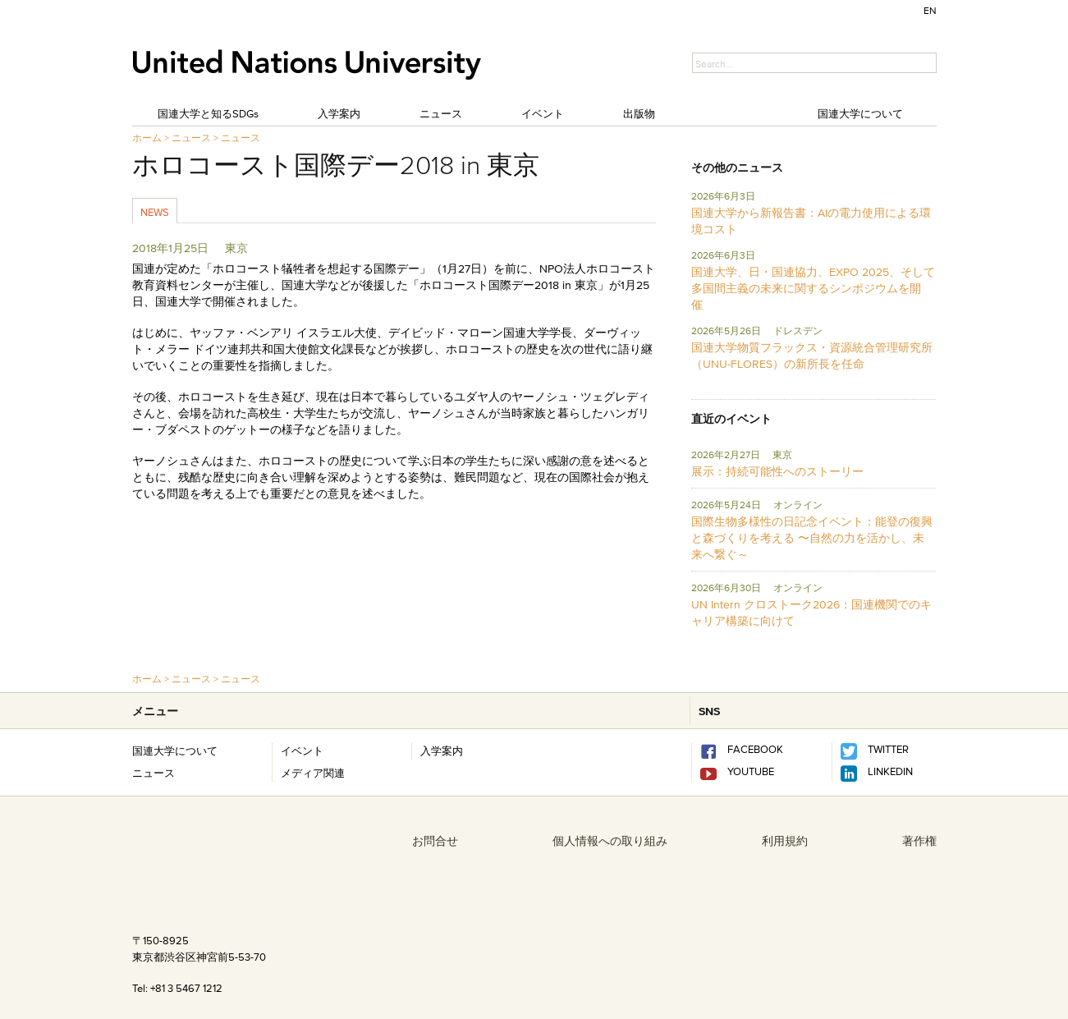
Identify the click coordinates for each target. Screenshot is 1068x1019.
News (154, 211)
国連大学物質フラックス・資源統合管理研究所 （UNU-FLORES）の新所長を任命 (812, 355)
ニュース (440, 113)
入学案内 (339, 113)
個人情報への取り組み (609, 840)
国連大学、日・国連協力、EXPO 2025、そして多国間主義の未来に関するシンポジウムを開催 (813, 288)
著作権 (919, 840)
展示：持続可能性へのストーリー (777, 471)
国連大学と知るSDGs (208, 113)
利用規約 (785, 840)
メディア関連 (313, 772)
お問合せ (435, 840)
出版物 (639, 113)
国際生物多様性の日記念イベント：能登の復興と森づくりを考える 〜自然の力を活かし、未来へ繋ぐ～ (812, 537)
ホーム (147, 138)
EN (930, 10)
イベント (542, 113)
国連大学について (860, 113)
